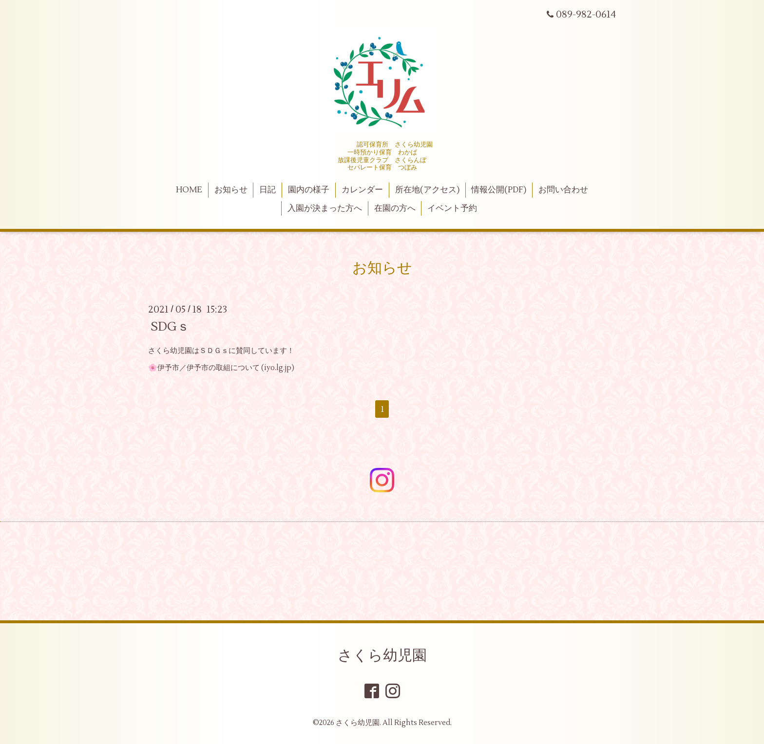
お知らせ (231, 190)
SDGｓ (170, 326)
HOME (189, 190)
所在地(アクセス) (427, 190)
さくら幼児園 (382, 655)
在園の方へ (395, 208)
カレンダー (362, 190)
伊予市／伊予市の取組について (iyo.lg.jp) (225, 367)
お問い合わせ (563, 190)
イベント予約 (452, 208)
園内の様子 (308, 190)
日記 (267, 190)
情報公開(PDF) (498, 190)
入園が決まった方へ (324, 208)
